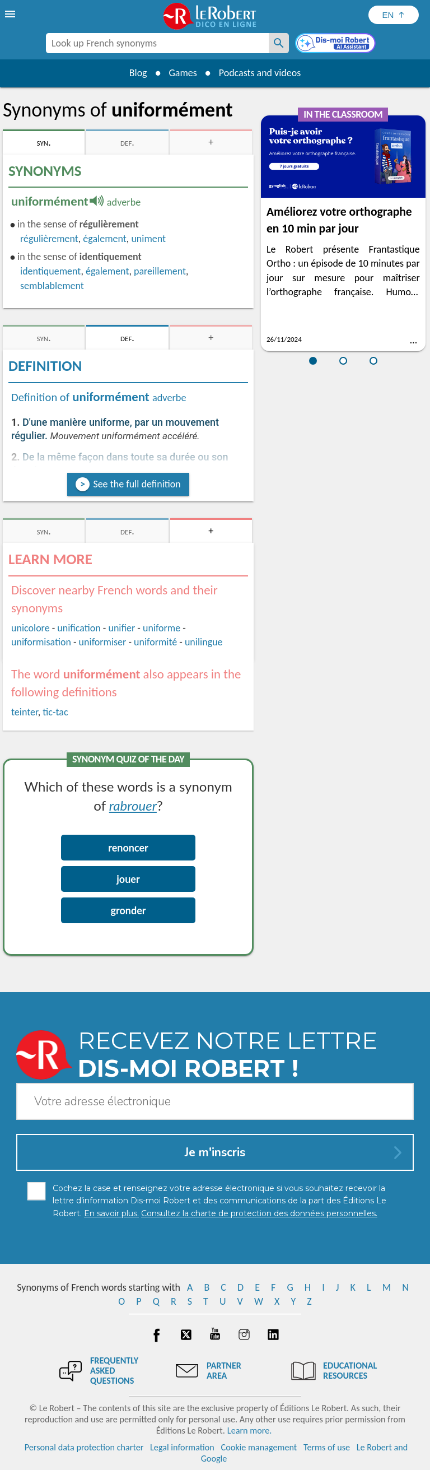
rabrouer (133, 805)
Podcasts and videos (260, 73)
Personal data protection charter (84, 1447)
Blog (138, 73)
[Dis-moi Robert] (336, 44)
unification (78, 628)
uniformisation (41, 642)
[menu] (11, 14)
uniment (148, 238)
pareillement (160, 271)
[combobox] (157, 43)
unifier (121, 628)
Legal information (182, 1447)
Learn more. (249, 1430)
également (104, 238)
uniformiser (103, 642)
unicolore (30, 628)
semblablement (52, 286)
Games (183, 73)
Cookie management (259, 1447)
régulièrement (49, 238)
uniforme (161, 628)
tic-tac (55, 712)
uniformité (155, 642)
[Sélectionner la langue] (393, 15)
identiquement (50, 271)
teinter (24, 712)
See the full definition (136, 484)
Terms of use (326, 1447)
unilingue (204, 642)
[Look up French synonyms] (279, 43)
